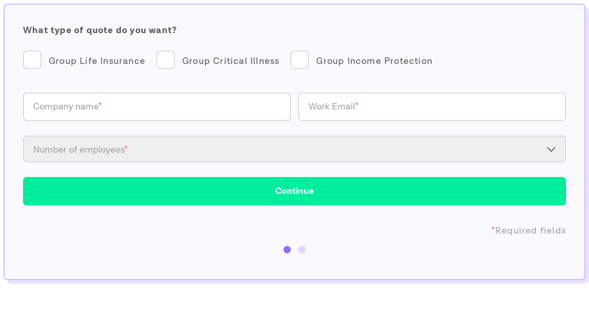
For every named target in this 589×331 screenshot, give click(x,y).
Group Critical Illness (230, 61)
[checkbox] (89, 61)
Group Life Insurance (97, 61)
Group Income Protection (374, 61)
